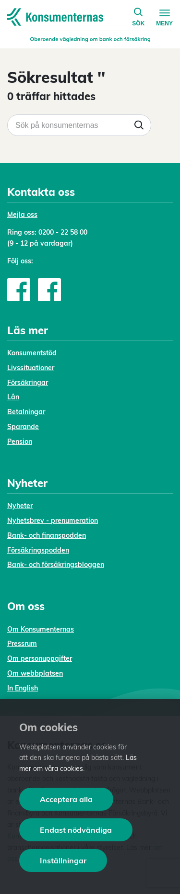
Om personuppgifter (39, 658)
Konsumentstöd (32, 353)
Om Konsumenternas (40, 629)
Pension (19, 441)
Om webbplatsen (35, 673)
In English (22, 688)
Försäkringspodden (38, 550)
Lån (13, 397)
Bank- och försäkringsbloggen (55, 564)
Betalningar (26, 411)
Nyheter (20, 505)
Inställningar (63, 860)
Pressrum (22, 643)
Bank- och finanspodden (46, 535)
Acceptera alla (66, 799)
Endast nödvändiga (76, 830)
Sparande (23, 426)
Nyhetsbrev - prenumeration (52, 520)
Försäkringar (27, 382)
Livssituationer (30, 367)
